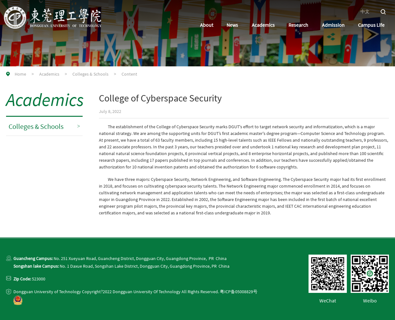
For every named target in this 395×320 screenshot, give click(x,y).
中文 (365, 11)
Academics (49, 74)
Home (20, 74)
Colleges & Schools (90, 74)
